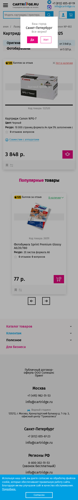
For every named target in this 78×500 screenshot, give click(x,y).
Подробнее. (9, 489)
